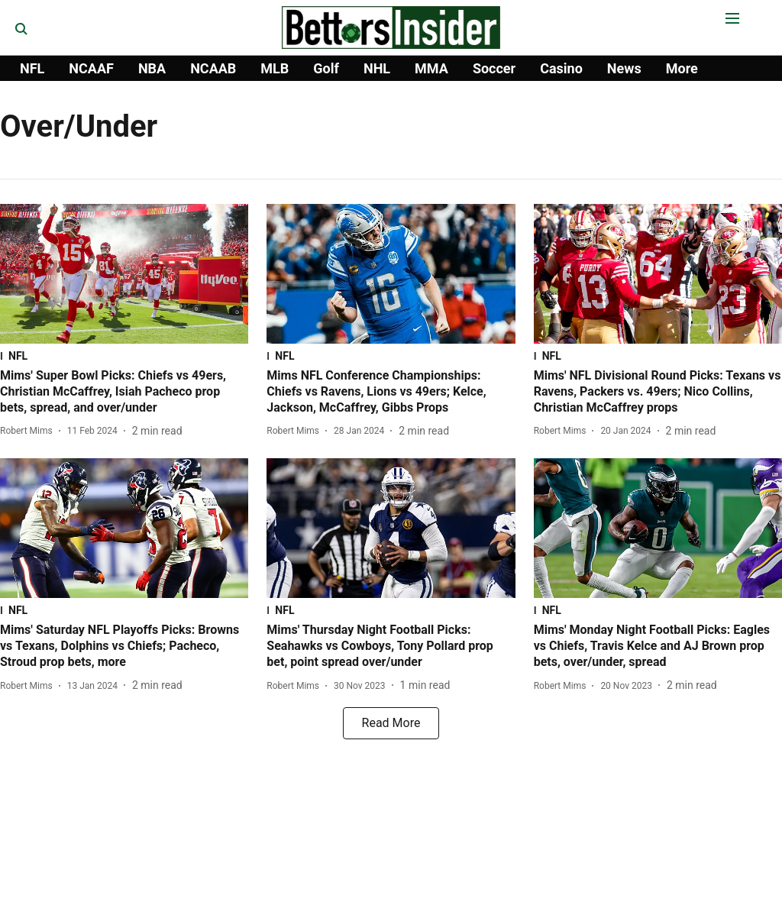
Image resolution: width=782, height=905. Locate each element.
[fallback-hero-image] (124, 274)
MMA (431, 68)
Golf (326, 68)
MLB (274, 68)
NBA (152, 68)
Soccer (494, 68)
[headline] (124, 391)
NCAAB (213, 68)
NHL (377, 68)
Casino (561, 68)
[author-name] (29, 431)
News (624, 68)
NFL (32, 68)
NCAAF (91, 68)
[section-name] (124, 356)
